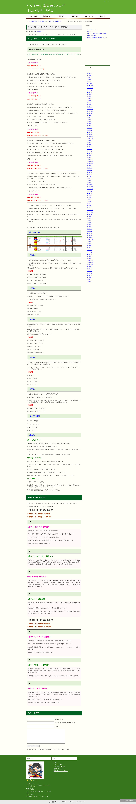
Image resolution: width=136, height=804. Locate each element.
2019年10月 (90, 239)
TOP (55, 762)
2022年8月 (89, 168)
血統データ (90, 31)
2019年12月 (90, 235)
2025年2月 (89, 104)
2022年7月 (89, 170)
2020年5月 (89, 224)
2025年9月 (89, 90)
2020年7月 (89, 220)
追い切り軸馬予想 (39, 31)
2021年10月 (90, 189)
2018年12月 (90, 260)
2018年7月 (89, 271)
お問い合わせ (103, 16)
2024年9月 (89, 115)
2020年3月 (89, 229)
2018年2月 (89, 281)
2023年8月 (89, 142)
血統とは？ (75, 16)
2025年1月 (89, 107)
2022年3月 (89, 178)
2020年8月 (89, 218)
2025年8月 (89, 92)
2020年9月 (89, 216)
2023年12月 (90, 134)
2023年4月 (89, 151)
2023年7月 (89, 144)
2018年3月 (89, 279)
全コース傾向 (33, 16)
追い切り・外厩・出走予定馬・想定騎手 (96, 33)
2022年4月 (89, 176)
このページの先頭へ (128, 800)
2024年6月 (89, 121)
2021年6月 (89, 197)
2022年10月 (90, 163)
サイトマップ (106, 1)
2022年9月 (89, 165)
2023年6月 (89, 147)
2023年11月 (90, 136)
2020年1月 (89, 233)
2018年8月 (89, 269)
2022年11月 (90, 161)
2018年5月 (89, 275)
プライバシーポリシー (61, 771)
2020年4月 (89, 226)
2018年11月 (90, 262)
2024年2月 (89, 130)
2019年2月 (89, 256)
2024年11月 (90, 111)
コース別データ (92, 29)
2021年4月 (89, 201)
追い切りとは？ (47, 16)
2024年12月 (90, 109)
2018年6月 (89, 273)
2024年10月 (90, 113)
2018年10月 (90, 264)
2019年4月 (89, 252)
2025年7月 (89, 94)
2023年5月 (89, 149)
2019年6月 (89, 248)
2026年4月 (89, 75)
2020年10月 (90, 214)
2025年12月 (90, 83)
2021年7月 (89, 195)
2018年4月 (89, 277)
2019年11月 (90, 237)
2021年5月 (89, 199)
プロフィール (89, 16)
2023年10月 (90, 138)
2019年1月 (89, 258)
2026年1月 (89, 81)
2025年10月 (90, 88)
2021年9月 (89, 191)
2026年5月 (89, 73)
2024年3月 (89, 128)
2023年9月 (89, 140)
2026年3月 (89, 77)
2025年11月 (90, 86)
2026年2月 (89, 79)
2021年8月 (89, 193)
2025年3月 (89, 102)
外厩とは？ (61, 16)
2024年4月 (89, 125)
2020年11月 (90, 212)
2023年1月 (89, 157)
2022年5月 (89, 174)
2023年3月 (89, 153)
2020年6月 (89, 222)
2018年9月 (89, 266)
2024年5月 (89, 123)
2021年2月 (89, 205)
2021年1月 (89, 208)
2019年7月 (89, 245)
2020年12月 (90, 210)
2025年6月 (89, 96)
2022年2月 (89, 180)
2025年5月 (89, 98)
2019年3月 (89, 254)
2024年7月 (89, 119)
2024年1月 (89, 132)
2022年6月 (89, 172)
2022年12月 (90, 159)
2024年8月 (89, 117)
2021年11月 (90, 187)
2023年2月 (89, 155)
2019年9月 (89, 241)
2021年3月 (89, 203)
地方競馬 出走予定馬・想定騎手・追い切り (97, 37)
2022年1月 (89, 182)
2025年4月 (89, 100)
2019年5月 (89, 250)
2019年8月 (89, 243)
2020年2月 (89, 231)
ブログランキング (59, 766)
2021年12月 (90, 184)
